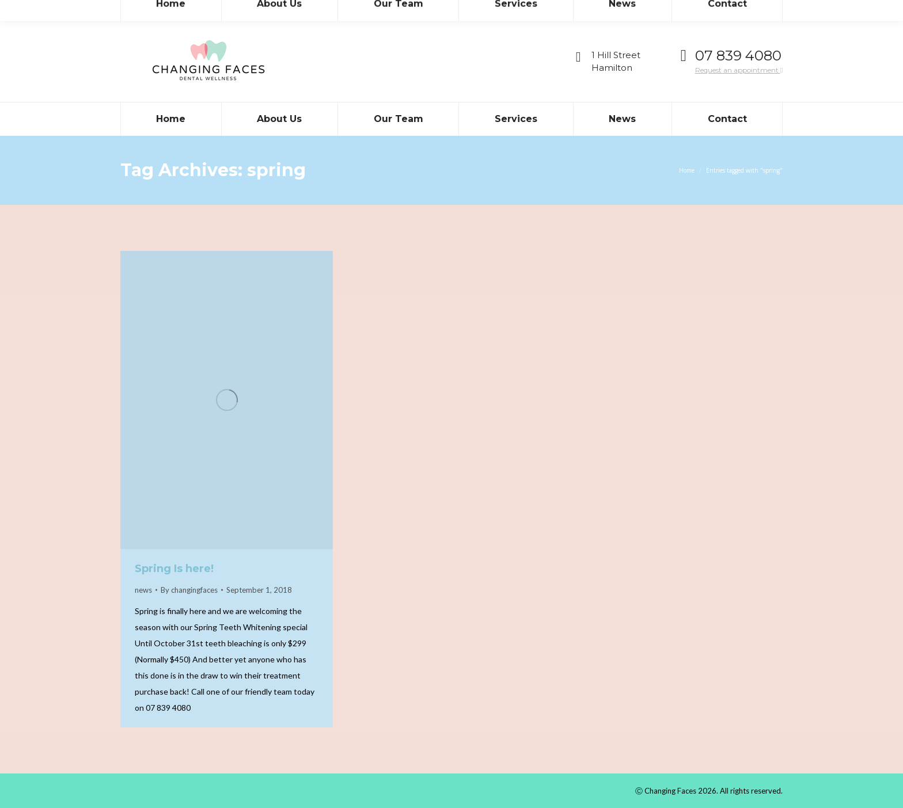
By (189, 589)
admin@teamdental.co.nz (227, 10)
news (143, 589)
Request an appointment (739, 70)
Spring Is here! (174, 568)
